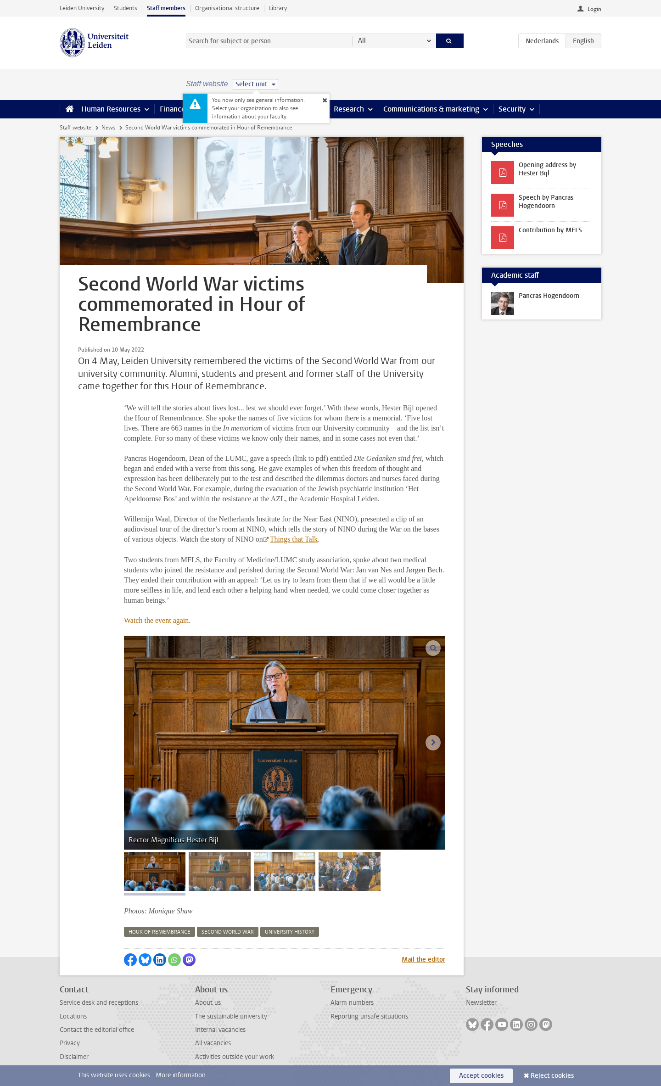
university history (289, 932)
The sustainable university (231, 1016)
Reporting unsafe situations (369, 1016)
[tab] (154, 871)
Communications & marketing (431, 109)
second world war (228, 932)
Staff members (166, 8)
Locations (73, 1016)
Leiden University (82, 8)
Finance (172, 109)
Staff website (75, 127)
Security (512, 109)
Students (125, 8)
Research (349, 109)
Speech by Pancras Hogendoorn (546, 201)
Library (278, 8)
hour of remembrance (159, 932)
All (362, 40)
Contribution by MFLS (550, 230)
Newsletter (481, 1002)
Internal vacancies (220, 1029)
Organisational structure (227, 8)
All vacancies (213, 1043)
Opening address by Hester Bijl (547, 169)
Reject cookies (552, 1075)
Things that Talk (294, 539)
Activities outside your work (234, 1056)
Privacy (70, 1043)
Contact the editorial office (97, 1029)
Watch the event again (156, 620)
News (108, 127)
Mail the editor (423, 959)
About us (208, 1002)
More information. (181, 1075)
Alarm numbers (352, 1002)
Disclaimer (74, 1056)
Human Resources (110, 109)
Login (594, 9)
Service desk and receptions (99, 1002)
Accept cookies (481, 1075)
